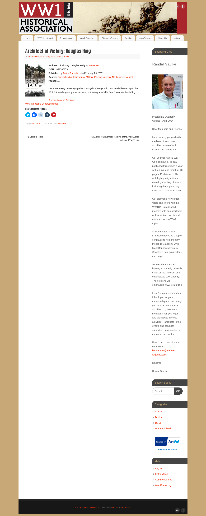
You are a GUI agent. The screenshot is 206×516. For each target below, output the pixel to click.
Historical (128, 77)
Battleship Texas (34, 137)
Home (27, 38)
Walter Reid (94, 65)
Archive (128, 38)
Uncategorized (163, 428)
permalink (61, 123)
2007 (41, 123)
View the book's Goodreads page (41, 103)
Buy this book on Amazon (61, 100)
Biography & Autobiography (71, 77)
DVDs (158, 422)
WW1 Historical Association (87, 508)
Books (66, 56)
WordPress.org (163, 485)
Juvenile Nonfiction (112, 77)
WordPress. (126, 508)
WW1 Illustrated (45, 38)
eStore (177, 38)
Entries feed (161, 474)
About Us (162, 38)
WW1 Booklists (87, 38)
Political (98, 77)
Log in (158, 468)
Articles (159, 411)
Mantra (115, 508)
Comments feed (163, 479)
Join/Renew (144, 38)
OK (177, 390)
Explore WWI (66, 38)
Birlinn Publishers (71, 73)
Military (89, 77)
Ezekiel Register (36, 56)
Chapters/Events (109, 38)
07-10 (35, 123)
